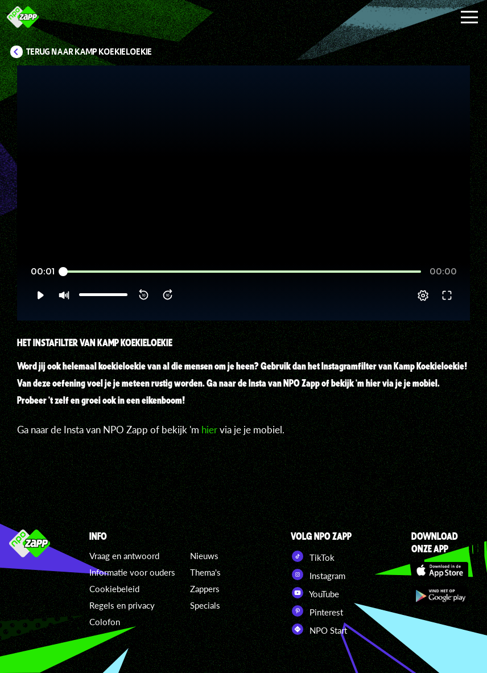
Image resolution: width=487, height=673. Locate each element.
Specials (205, 605)
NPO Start (319, 629)
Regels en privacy (122, 605)
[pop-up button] (423, 295)
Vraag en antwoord (124, 556)
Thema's (205, 572)
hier (209, 430)
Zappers (205, 589)
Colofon (104, 622)
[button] (40, 295)
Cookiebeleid (114, 589)
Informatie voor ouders (132, 572)
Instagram (318, 574)
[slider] (242, 272)
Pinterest (317, 611)
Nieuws (204, 556)
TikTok (313, 556)
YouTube (315, 593)
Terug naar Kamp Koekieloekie (89, 52)
